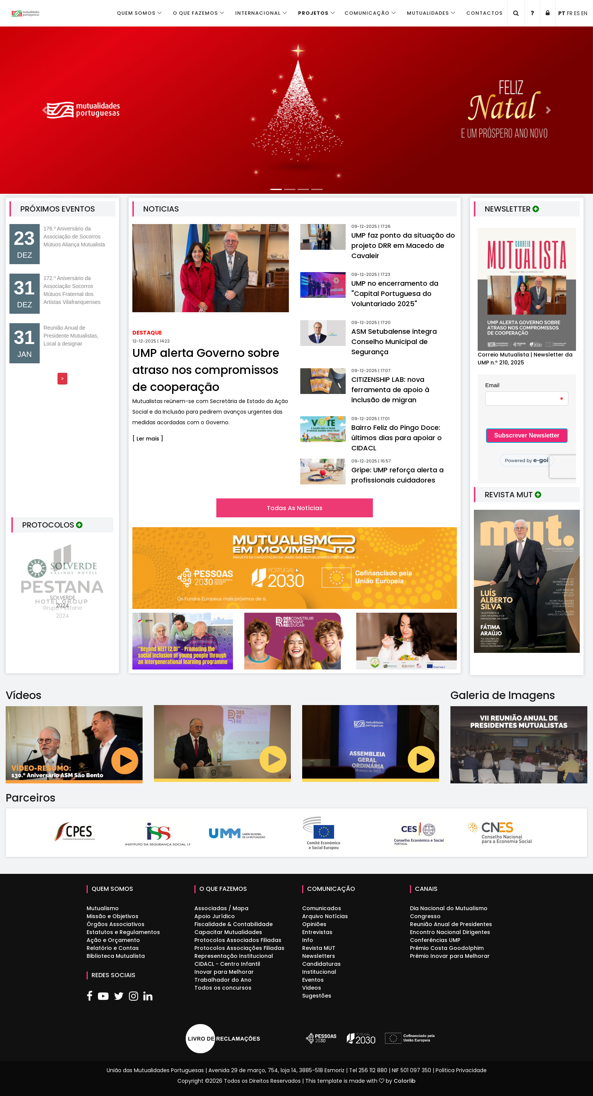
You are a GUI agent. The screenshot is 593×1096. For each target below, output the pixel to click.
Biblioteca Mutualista (116, 956)
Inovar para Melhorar (224, 972)
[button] (44, 110)
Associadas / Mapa (221, 908)
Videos (311, 988)
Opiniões (314, 924)
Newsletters (318, 956)
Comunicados (321, 908)
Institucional (319, 972)
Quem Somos (136, 13)
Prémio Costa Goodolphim (447, 948)
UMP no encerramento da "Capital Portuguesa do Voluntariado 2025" (394, 293)
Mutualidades (428, 13)
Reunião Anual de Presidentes (451, 924)
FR (570, 13)
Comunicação (367, 13)
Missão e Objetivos (112, 916)
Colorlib (405, 1081)
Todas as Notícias (295, 508)
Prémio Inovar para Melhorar (450, 956)
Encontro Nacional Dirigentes (450, 932)
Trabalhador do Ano (222, 980)
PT (561, 13)
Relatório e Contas (113, 948)
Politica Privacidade (461, 1070)
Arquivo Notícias (325, 916)
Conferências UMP (435, 940)
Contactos (484, 13)
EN (584, 13)
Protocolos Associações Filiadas (239, 948)
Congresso (425, 916)
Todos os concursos (222, 988)
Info (307, 940)
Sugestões (316, 995)
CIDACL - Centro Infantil (227, 964)
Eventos (313, 980)
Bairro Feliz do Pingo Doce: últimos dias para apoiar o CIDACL (396, 438)
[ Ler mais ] (147, 438)
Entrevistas (317, 932)
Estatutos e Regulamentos (123, 932)
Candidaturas (321, 964)
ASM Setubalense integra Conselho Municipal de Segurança (394, 342)
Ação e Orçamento (113, 940)
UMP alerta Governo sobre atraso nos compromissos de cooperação (205, 370)
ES (577, 13)
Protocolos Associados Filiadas (237, 940)
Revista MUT (318, 948)
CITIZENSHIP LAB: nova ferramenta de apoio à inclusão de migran (390, 390)
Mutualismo (103, 908)
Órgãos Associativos (115, 924)
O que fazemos (195, 13)
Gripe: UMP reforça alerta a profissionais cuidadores (397, 475)
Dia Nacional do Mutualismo (448, 908)
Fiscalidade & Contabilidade (233, 924)
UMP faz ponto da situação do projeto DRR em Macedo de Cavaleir (403, 245)
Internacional (258, 13)
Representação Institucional (233, 956)
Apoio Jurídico (214, 916)
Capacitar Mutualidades (228, 932)
